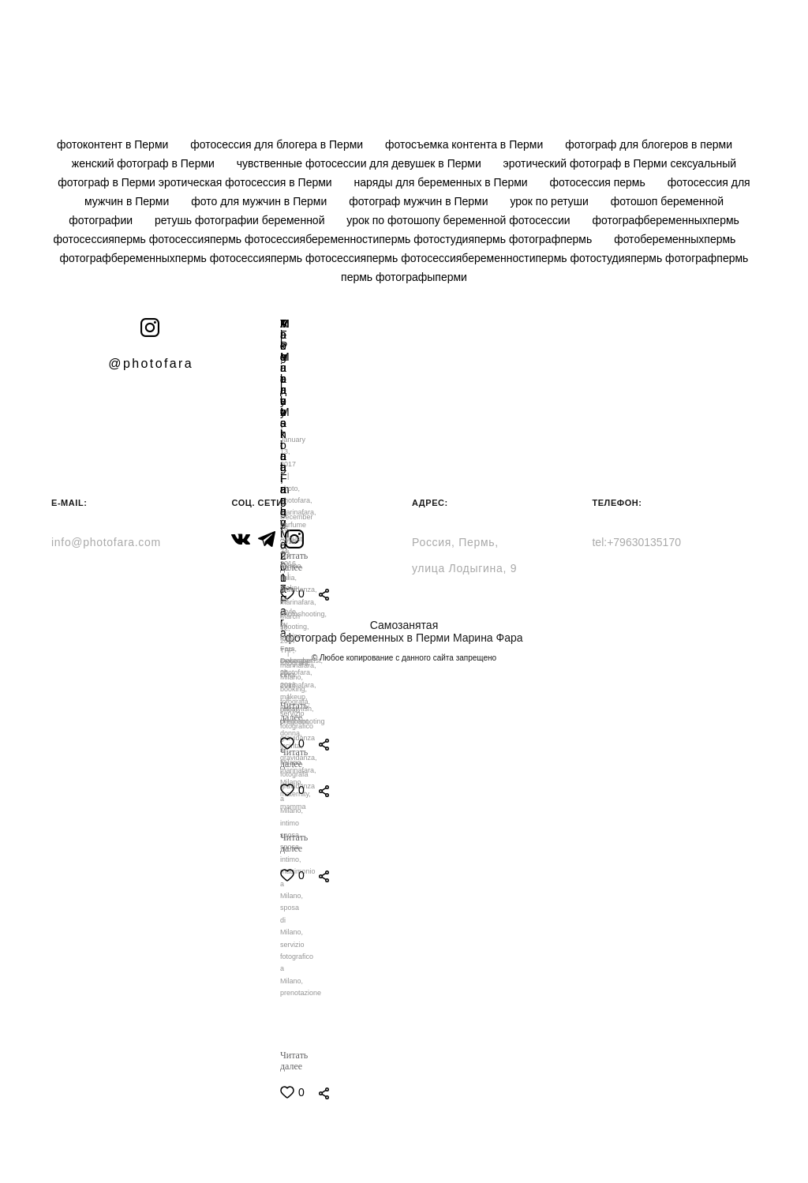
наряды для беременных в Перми (442, 182)
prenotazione (300, 993)
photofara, (296, 672)
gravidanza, (298, 589)
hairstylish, (297, 709)
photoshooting (302, 721)
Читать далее (294, 1061)
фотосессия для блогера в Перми (278, 144)
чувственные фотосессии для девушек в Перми (360, 163)
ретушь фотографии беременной (241, 220)
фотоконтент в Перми (114, 144)
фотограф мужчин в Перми (420, 201)
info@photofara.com (106, 542)
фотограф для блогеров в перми (648, 144)
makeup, (294, 697)
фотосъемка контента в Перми (465, 144)
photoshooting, (303, 614)
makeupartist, (301, 661)
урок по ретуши (550, 201)
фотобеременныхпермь (674, 239)
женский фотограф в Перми (145, 163)
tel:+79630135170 (636, 542)
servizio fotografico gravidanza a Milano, (297, 737)
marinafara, (298, 770)
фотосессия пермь (599, 182)
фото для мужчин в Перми (260, 201)
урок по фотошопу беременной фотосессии (459, 220)
